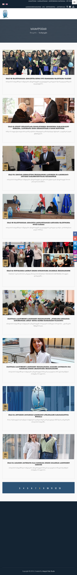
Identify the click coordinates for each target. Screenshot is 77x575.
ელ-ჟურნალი (71, 1)
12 (56, 488)
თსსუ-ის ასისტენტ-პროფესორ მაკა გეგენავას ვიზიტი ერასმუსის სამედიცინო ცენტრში (38, 464)
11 (51, 488)
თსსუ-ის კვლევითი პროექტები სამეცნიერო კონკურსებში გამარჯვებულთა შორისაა (38, 416)
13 (60, 488)
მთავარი (33, 33)
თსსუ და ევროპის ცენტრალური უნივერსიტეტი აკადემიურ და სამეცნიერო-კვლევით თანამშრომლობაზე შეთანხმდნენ (38, 175)
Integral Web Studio (48, 571)
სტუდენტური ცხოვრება (57, 1)
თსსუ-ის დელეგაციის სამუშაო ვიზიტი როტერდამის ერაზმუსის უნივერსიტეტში (38, 271)
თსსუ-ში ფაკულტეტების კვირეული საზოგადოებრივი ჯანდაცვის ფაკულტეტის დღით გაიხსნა (38, 223)
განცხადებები (42, 1)
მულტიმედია (50, 7)
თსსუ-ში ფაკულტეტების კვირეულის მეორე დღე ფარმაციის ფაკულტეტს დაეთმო (38, 79)
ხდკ (43, 7)
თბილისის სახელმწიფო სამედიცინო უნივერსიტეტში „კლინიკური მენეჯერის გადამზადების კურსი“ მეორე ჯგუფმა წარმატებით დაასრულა (38, 320)
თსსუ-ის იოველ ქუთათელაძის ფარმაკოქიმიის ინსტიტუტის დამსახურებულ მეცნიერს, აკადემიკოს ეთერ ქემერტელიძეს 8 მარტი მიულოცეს (38, 127)
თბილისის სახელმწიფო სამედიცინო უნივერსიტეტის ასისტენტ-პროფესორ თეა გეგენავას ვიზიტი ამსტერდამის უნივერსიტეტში (38, 368)
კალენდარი (61, 7)
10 (48, 488)
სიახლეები (32, 1)
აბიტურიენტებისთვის (33, 7)
